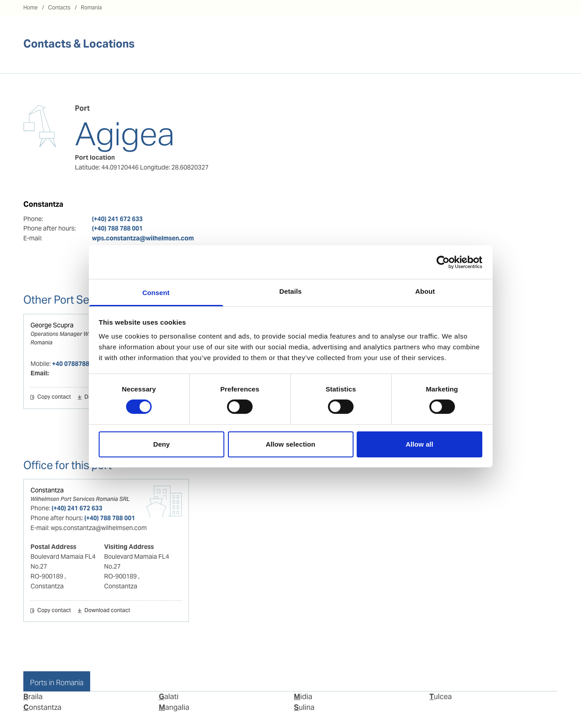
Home (30, 7)
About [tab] (425, 291)
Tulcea (440, 696)
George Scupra (52, 325)
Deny (161, 444)
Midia (303, 696)
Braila (33, 696)
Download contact (107, 611)
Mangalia (174, 707)
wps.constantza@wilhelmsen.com (143, 238)
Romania (91, 7)
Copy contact (54, 397)
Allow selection (290, 444)
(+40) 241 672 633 (117, 219)
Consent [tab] (156, 292)
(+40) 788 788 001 (117, 228)
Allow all (419, 444)
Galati (169, 696)
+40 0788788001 (76, 364)
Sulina (304, 707)
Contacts (59, 7)
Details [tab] (291, 291)
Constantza (47, 490)
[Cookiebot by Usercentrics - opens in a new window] (443, 262)
